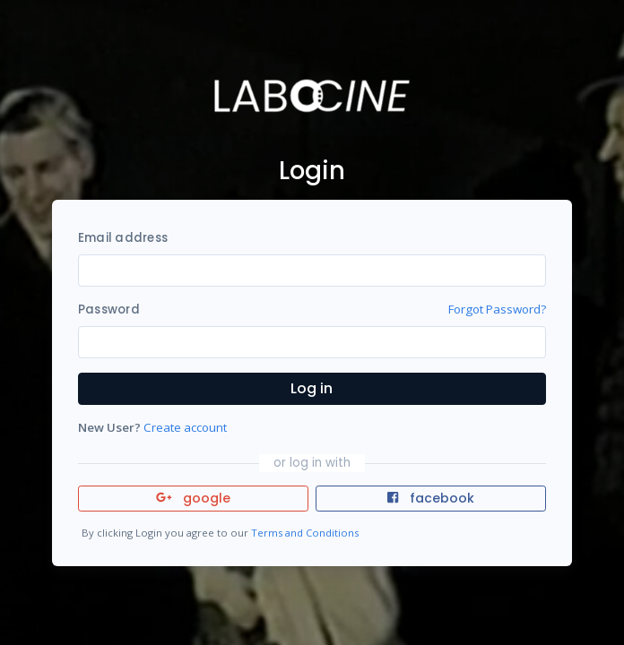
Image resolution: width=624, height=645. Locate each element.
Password (109, 309)
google (193, 498)
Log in (311, 388)
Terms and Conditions (305, 532)
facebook (430, 498)
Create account (185, 427)
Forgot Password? (497, 309)
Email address (123, 237)
